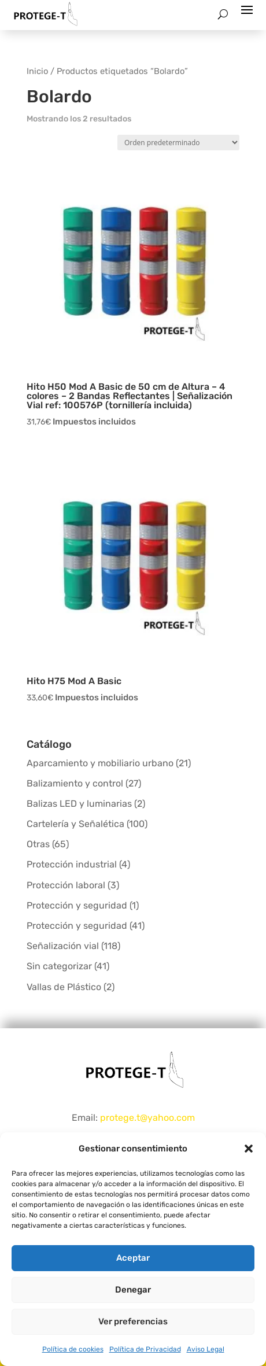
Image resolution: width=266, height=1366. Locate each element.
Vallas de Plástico (64, 986)
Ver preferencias (133, 1321)
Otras (38, 844)
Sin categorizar (59, 966)
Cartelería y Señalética (75, 823)
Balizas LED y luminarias (79, 803)
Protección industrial (72, 864)
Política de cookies (73, 1349)
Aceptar (133, 1258)
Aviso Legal (205, 1349)
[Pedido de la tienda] (178, 142)
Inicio (37, 71)
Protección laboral (66, 885)
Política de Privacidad (145, 1349)
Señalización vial (63, 945)
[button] (248, 1148)
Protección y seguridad (77, 905)
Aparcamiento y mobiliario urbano (100, 763)
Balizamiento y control (75, 783)
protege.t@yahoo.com (147, 1117)
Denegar (133, 1289)
